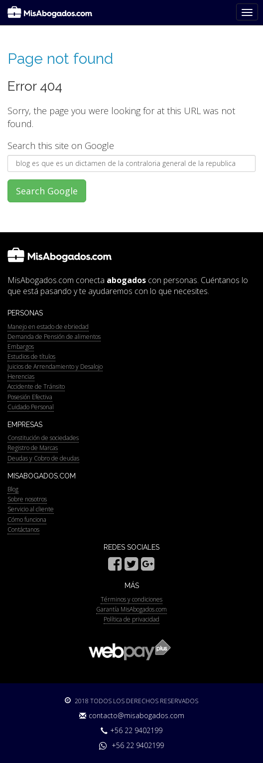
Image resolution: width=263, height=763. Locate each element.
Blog (12, 489)
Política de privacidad (131, 619)
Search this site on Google (60, 146)
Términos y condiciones (131, 599)
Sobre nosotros (27, 499)
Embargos (20, 346)
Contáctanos (23, 529)
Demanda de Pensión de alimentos (54, 336)
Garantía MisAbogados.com (131, 609)
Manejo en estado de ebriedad (48, 326)
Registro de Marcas (32, 448)
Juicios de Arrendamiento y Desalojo (55, 366)
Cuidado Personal (30, 407)
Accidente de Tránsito (36, 386)
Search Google (47, 191)
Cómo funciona (26, 519)
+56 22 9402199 (131, 730)
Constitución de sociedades (43, 438)
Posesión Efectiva (29, 397)
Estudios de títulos (31, 356)
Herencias (20, 376)
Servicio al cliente (30, 509)
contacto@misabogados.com (131, 715)
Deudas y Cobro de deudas (43, 458)
